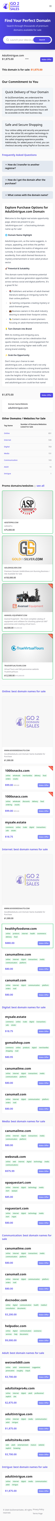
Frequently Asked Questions (19, 155)
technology (38, 1162)
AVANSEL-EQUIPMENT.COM (15, 615)
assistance (37, 1331)
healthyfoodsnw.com (21, 928)
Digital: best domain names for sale (24, 1007)
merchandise (27, 776)
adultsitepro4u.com (20, 1388)
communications (12, 1165)
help (15, 1334)
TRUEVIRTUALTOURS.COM (15, 665)
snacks (15, 779)
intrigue (15, 1422)
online (8, 776)
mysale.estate (15, 822)
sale (7, 830)
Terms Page (37, 1513)
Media (6, 453)
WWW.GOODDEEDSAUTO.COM (17, 750)
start (7, 1191)
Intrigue (7, 473)
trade (25, 827)
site (15, 1396)
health (32, 933)
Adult (6, 467)
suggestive (36, 1367)
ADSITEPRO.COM (11, 522)
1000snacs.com (16, 796)
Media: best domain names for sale (23, 1121)
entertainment (24, 1367)
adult (15, 1367)
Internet (7, 440)
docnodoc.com (16, 1300)
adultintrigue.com (18, 407)
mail (14, 988)
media (42, 959)
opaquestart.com (18, 1182)
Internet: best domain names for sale (25, 849)
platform (23, 963)
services (9, 1334)
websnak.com (15, 1156)
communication (11, 963)
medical (44, 1305)
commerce (9, 827)
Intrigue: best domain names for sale (25, 1467)
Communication (11, 460)
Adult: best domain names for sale (23, 1353)
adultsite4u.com (17, 1440)
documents (21, 1308)
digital (31, 827)
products (16, 933)
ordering (9, 805)
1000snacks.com (17, 770)
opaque (14, 1191)
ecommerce (41, 933)
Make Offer (46, 59)
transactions (41, 827)
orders (8, 779)
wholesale (16, 776)
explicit (8, 1396)
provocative (10, 1371)
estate (13, 830)
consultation (10, 1308)
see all (40, 485)
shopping (9, 1051)
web (14, 1162)
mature (33, 1445)
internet (25, 933)
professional (39, 1393)
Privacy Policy (38, 1509)
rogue (14, 1217)
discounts (26, 801)
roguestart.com (17, 1208)
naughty (20, 1371)
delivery (37, 776)
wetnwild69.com (17, 1362)
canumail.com (15, 980)
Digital (7, 446)
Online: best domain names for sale (24, 691)
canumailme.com (18, 954)
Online (7, 433)
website (41, 1445)
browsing (17, 1448)
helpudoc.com (15, 1326)
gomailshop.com (17, 1042)
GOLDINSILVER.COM (12, 567)
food (44, 776)
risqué (27, 1371)
